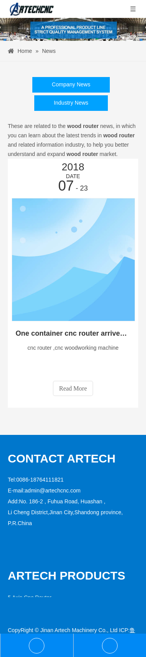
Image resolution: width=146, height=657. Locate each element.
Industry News (71, 103)
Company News (71, 84)
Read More (73, 388)
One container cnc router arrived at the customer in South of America (73, 333)
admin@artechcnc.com (53, 490)
